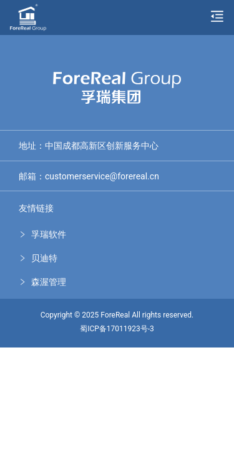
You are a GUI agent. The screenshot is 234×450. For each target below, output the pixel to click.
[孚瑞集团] (28, 16)
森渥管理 (48, 282)
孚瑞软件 (48, 234)
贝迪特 (44, 258)
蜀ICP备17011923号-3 (117, 328)
